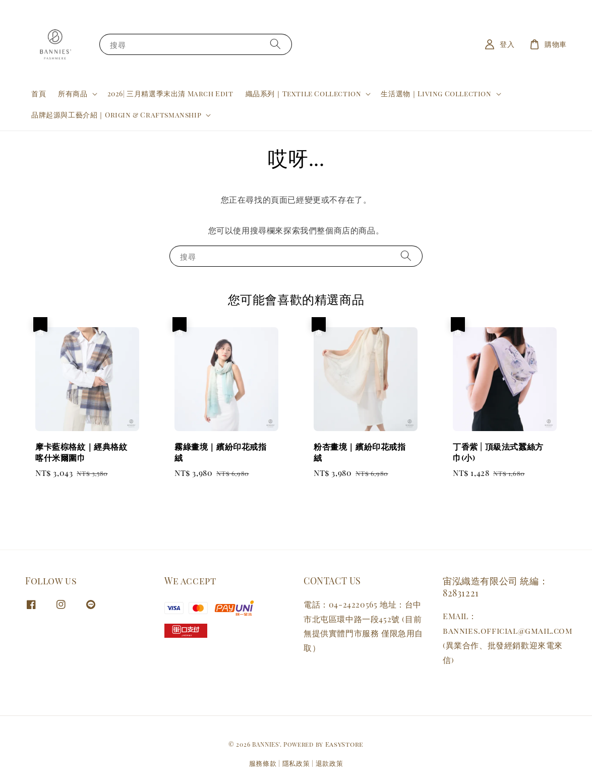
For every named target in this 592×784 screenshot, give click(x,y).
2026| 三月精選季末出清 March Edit (170, 93)
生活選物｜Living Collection (436, 93)
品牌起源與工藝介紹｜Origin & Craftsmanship (116, 114)
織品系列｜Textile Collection (304, 93)
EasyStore (344, 744)
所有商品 (72, 93)
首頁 (38, 93)
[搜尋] (275, 44)
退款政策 (329, 763)
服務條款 (263, 763)
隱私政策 (296, 763)
